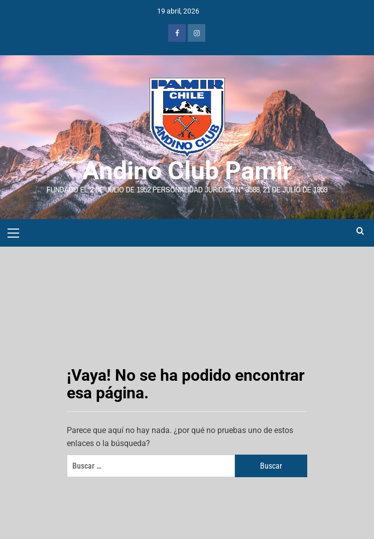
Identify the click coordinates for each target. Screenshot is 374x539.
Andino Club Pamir (187, 170)
